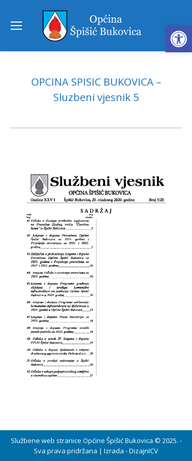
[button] (178, 39)
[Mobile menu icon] (16, 25)
